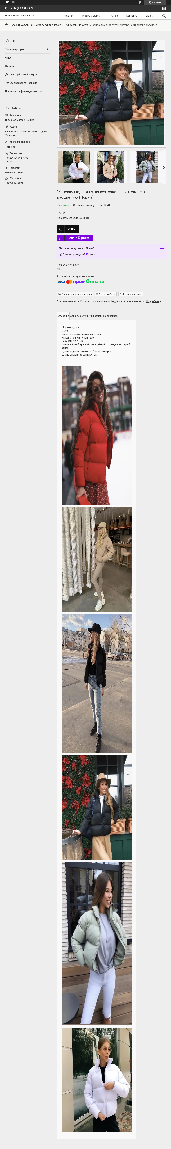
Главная (68, 15)
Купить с (78, 238)
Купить (71, 228)
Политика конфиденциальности (23, 91)
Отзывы (9, 66)
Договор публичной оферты (21, 74)
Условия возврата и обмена (21, 83)
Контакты (131, 15)
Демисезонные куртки (76, 25)
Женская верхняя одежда (46, 25)
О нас (114, 15)
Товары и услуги (91, 15)
